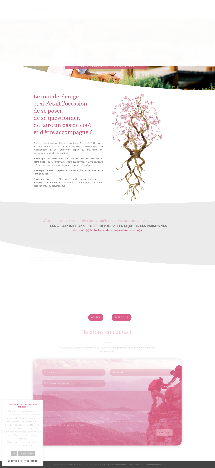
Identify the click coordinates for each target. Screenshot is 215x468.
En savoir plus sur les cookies (22, 460)
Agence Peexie (120, 464)
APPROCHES (121, 317)
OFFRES (95, 317)
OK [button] (14, 453)
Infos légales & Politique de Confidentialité (144, 464)
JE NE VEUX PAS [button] (26, 453)
